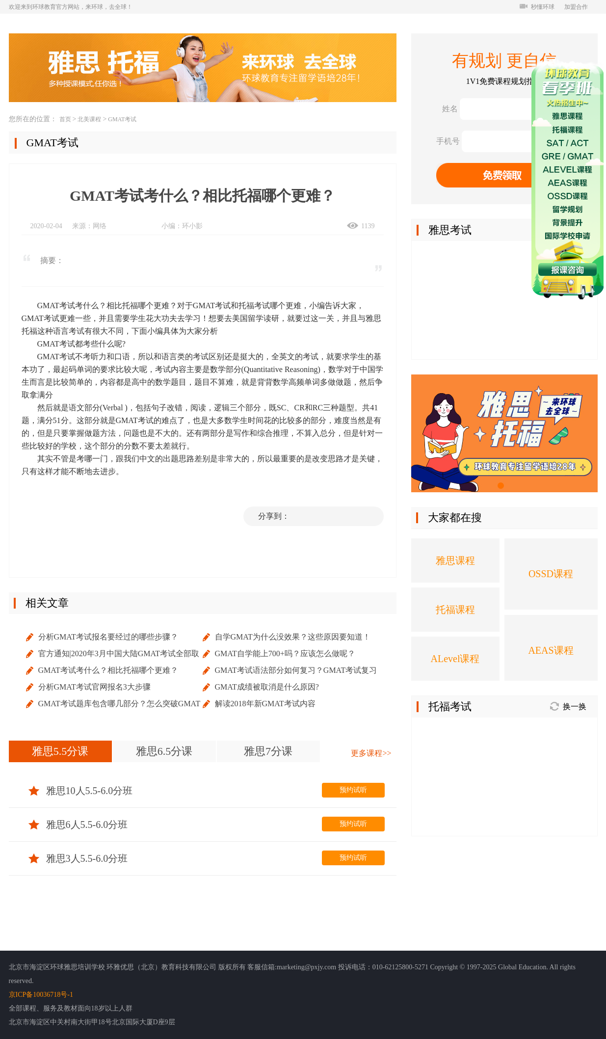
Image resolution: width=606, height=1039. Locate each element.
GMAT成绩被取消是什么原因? (267, 687)
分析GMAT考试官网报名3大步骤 (94, 687)
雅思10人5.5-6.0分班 (80, 790)
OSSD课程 (550, 573)
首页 (65, 119)
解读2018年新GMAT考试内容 (265, 703)
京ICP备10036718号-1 (41, 994)
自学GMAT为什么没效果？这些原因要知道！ (292, 637)
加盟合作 (576, 6)
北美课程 (89, 119)
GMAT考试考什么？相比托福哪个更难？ (108, 670)
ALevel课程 (455, 658)
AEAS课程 (550, 650)
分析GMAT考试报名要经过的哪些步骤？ (108, 637)
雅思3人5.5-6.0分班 (78, 858)
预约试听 (353, 790)
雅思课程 (455, 560)
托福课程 (455, 609)
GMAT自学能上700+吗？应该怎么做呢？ (285, 653)
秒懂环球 (537, 6)
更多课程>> (371, 753)
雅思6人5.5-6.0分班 (78, 824)
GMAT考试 (122, 119)
